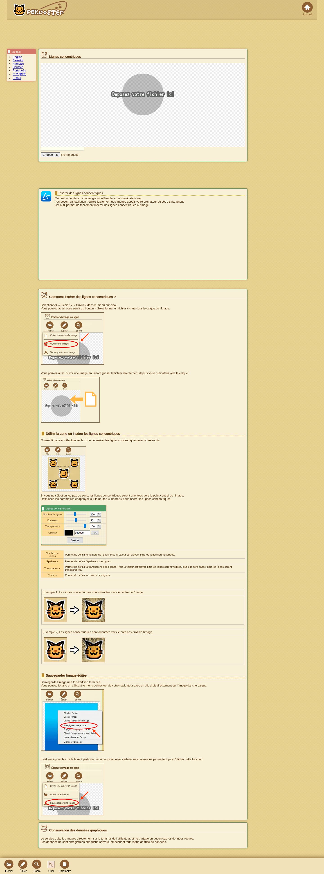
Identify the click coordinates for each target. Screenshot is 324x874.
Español (18, 60)
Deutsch (18, 67)
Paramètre (65, 866)
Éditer (23, 866)
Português (19, 70)
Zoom (37, 866)
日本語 (17, 78)
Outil (51, 867)
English (17, 57)
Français (18, 63)
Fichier (9, 866)
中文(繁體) (19, 74)
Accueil (307, 9)
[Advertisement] (143, 243)
